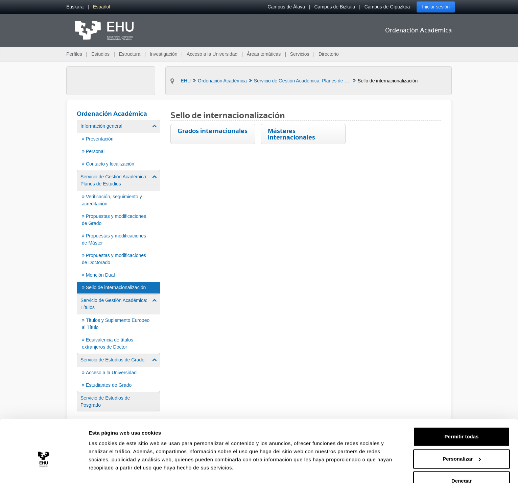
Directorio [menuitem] (329, 54)
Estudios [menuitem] (100, 54)
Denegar (461, 464)
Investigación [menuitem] (164, 54)
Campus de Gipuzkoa (387, 6)
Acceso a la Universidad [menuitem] (212, 54)
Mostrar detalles (108, 470)
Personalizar (462, 442)
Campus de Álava (286, 6)
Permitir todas (462, 420)
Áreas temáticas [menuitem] (264, 54)
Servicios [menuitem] (299, 54)
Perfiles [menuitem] (74, 54)
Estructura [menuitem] (129, 54)
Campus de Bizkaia (334, 6)
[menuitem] (75, 7)
